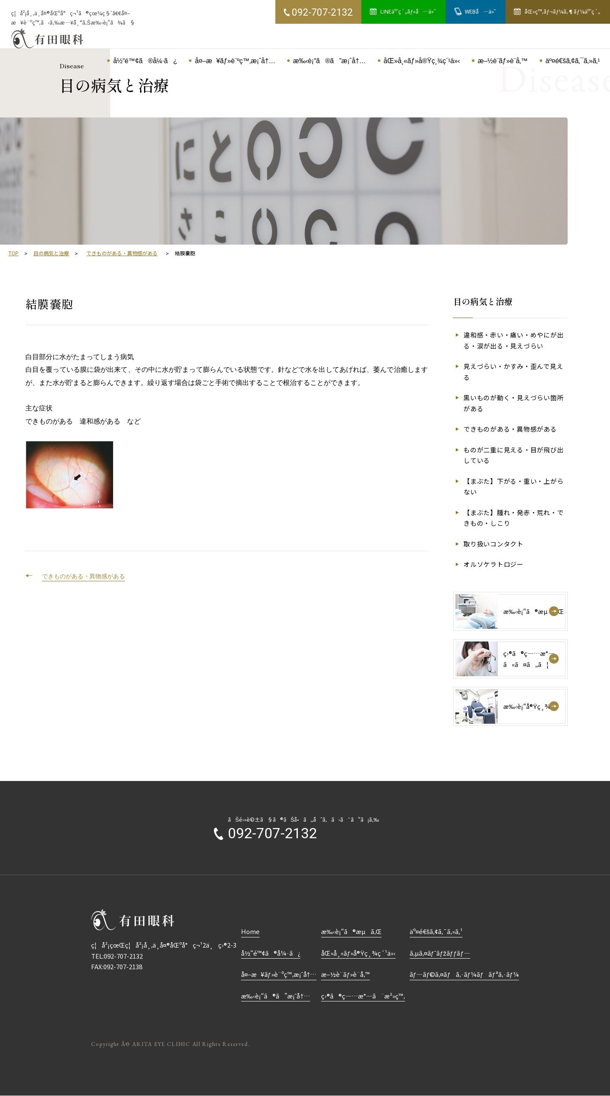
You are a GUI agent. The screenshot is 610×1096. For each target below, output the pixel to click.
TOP (13, 253)
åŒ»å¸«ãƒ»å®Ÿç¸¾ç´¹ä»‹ (358, 952)
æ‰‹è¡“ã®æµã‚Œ (351, 931)
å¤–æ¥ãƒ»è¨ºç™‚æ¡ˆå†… (279, 974)
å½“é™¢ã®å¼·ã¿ (270, 952)
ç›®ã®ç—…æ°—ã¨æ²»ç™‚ (363, 995)
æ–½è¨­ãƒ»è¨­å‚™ (345, 974)
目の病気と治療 (51, 253)
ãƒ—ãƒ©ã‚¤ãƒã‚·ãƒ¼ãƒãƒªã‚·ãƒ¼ (464, 974)
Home (250, 931)
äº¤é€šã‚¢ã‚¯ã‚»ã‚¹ (436, 931)
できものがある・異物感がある (122, 253)
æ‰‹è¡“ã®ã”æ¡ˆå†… (275, 995)
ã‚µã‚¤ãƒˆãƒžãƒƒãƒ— (440, 952)
